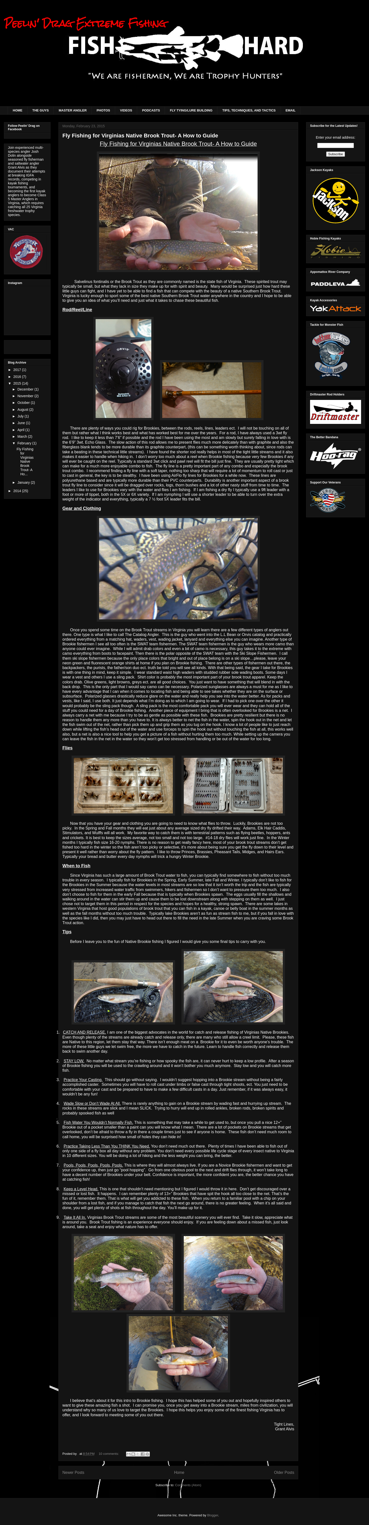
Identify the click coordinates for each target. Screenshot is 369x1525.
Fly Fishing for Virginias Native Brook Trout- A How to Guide (140, 135)
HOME (18, 110)
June (21, 423)
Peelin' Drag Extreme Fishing (85, 23)
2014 (17, 491)
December (25, 389)
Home (179, 1472)
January (24, 482)
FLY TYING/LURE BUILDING (191, 110)
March (22, 436)
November (25, 396)
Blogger (212, 1515)
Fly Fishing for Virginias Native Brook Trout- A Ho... (25, 461)
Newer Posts (73, 1472)
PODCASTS (151, 110)
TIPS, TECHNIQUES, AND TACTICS (249, 110)
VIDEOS (126, 110)
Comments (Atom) (188, 1485)
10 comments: (109, 1454)
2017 (17, 370)
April (21, 430)
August (23, 410)
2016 (17, 377)
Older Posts (284, 1472)
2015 (17, 383)
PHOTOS (103, 110)
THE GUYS (40, 110)
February (24, 443)
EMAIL (290, 110)
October (24, 403)
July (21, 416)
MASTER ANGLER (73, 110)
